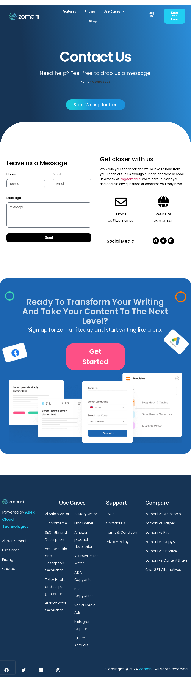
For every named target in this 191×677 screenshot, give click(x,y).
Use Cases (114, 11)
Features (69, 11)
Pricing (90, 11)
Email (57, 174)
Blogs (93, 21)
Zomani (146, 668)
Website (163, 214)
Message (13, 197)
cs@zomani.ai (130, 179)
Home (85, 82)
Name (11, 174)
